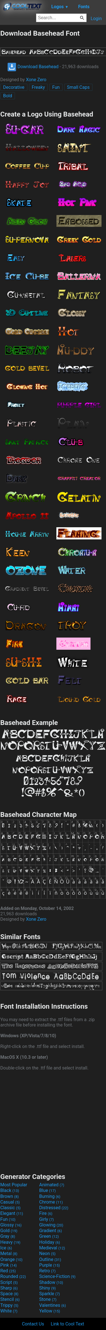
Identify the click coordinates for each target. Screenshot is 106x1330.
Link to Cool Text (67, 1324)
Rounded (13, 1276)
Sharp (9, 1288)
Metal (8, 1253)
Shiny (47, 1288)
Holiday (49, 1242)
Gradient (50, 1230)
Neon (47, 1253)
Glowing (51, 1225)
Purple (49, 1265)
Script (9, 1282)
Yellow (49, 1311)
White (8, 1311)
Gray (7, 1236)
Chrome (51, 1202)
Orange (11, 1259)
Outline (50, 1259)
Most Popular (13, 1184)
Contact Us (33, 1324)
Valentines (52, 1305)
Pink (8, 1265)
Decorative (14, 87)
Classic (10, 1207)
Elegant (11, 1213)
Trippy (9, 1305)
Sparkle (49, 1293)
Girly (46, 1219)
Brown (9, 1196)
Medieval (52, 1248)
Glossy (11, 1225)
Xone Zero (36, 79)
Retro (47, 1270)
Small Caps (78, 87)
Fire (45, 1213)
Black (9, 1190)
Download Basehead (33, 66)
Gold (8, 1230)
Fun (55, 87)
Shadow (51, 1282)
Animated (51, 1184)
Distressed (53, 1207)
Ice (6, 1248)
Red (8, 1270)
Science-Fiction (57, 1276)
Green (49, 1236)
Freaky (38, 87)
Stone (47, 1299)
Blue (47, 1190)
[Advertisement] (53, 1121)
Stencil (9, 1299)
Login (96, 18)
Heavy (10, 1242)
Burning (49, 1196)
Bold (7, 95)
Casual (10, 1202)
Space (9, 1293)
